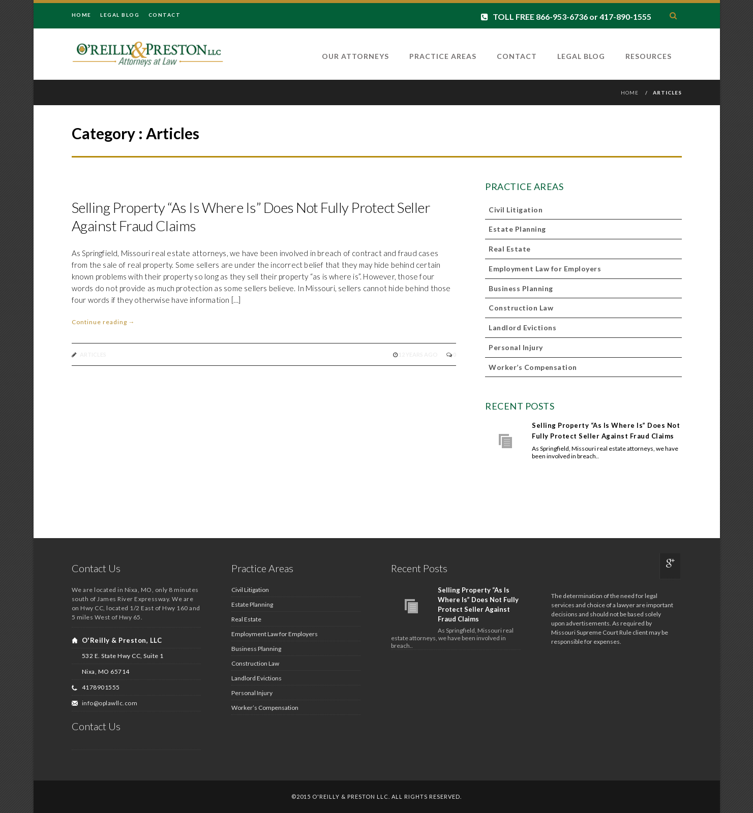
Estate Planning (517, 229)
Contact (164, 15)
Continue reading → (103, 322)
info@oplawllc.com (110, 703)
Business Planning (521, 288)
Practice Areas (442, 56)
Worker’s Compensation (533, 367)
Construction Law (521, 307)
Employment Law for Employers (545, 268)
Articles (93, 354)
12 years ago (419, 354)
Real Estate (510, 248)
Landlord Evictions (522, 327)
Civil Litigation (516, 209)
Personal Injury (516, 347)
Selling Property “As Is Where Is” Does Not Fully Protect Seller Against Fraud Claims (606, 430)
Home (82, 15)
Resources (648, 56)
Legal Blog (119, 15)
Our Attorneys (355, 56)
